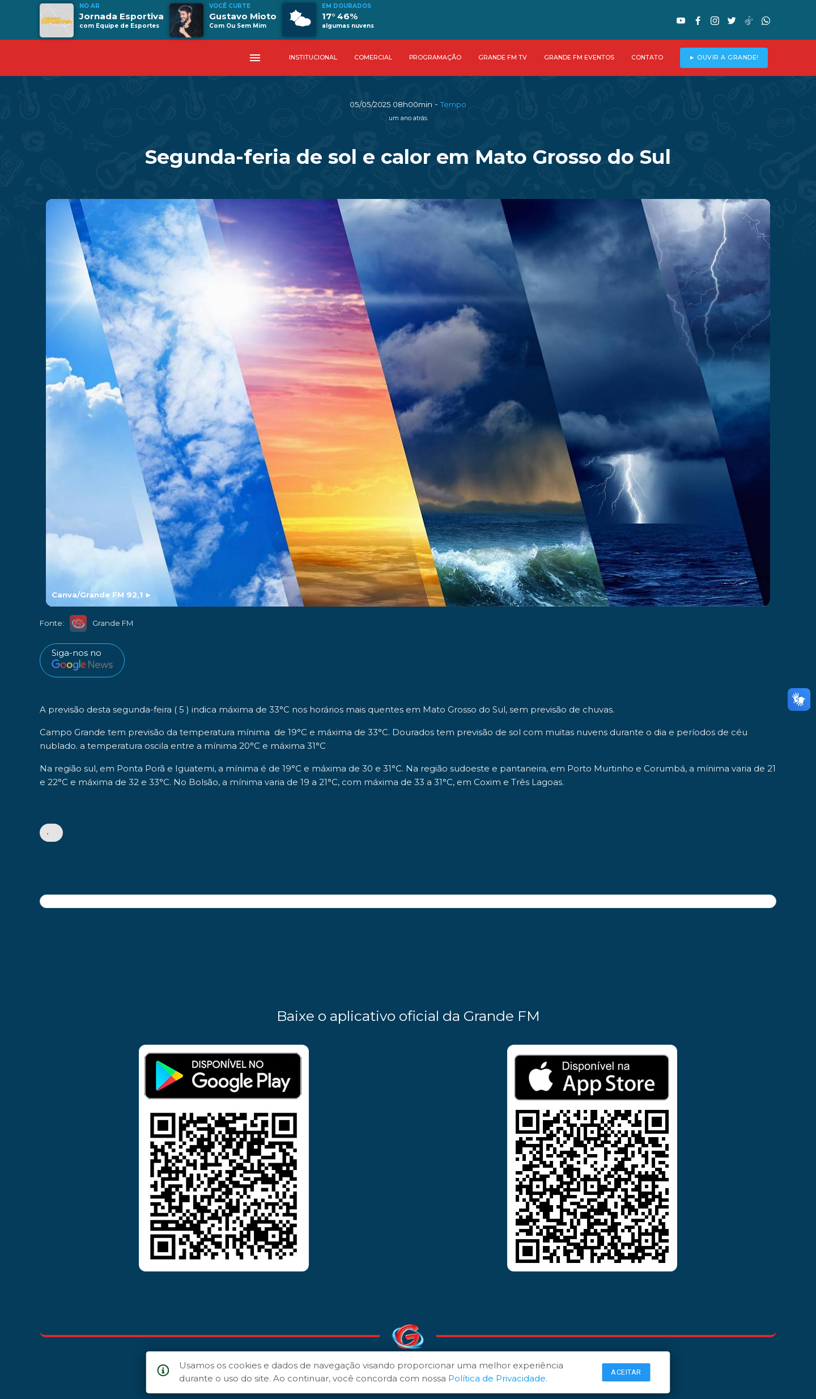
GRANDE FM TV (502, 57)
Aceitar (626, 1372)
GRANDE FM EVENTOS (579, 57)
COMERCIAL (373, 57)
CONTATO (647, 57)
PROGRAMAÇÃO (435, 57)
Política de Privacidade (497, 1378)
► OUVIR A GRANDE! (724, 57)
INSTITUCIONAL (313, 57)
